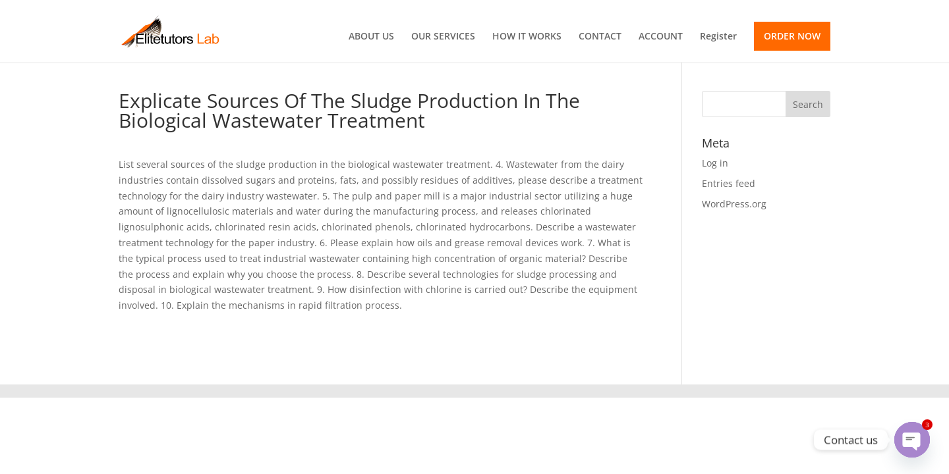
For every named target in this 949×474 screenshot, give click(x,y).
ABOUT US (371, 37)
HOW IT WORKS (526, 37)
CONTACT (600, 37)
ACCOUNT (661, 37)
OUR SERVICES (443, 37)
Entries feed (728, 183)
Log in (715, 163)
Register (718, 37)
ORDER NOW (792, 36)
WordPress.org (734, 204)
